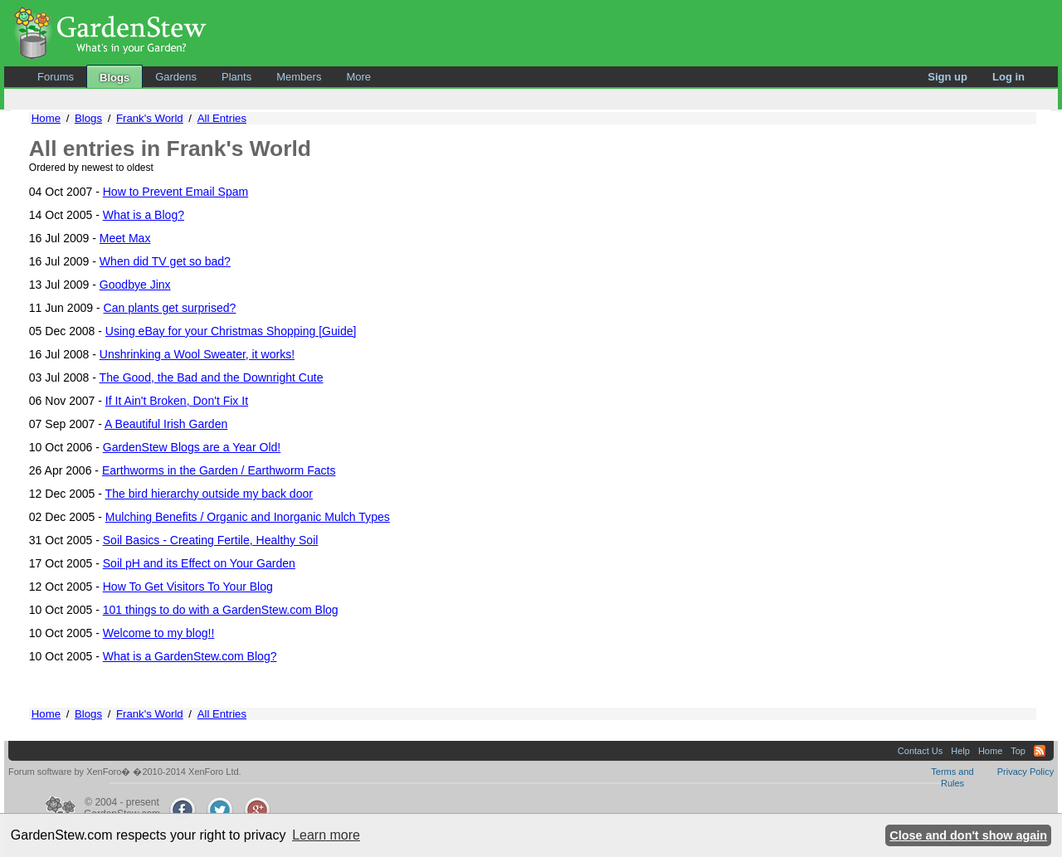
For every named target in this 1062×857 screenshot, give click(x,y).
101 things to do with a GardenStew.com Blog (221, 609)
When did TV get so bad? (165, 261)
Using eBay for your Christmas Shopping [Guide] (231, 331)
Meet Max (125, 238)
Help (960, 751)
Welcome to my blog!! (159, 633)
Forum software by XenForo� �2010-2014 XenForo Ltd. (124, 772)
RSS (1039, 751)
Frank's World (149, 118)
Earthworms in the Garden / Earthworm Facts (219, 470)
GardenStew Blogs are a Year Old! (192, 447)
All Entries (221, 118)
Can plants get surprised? (170, 307)
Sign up (947, 77)
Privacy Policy (1025, 772)
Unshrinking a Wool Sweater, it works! (197, 354)
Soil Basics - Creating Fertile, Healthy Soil (211, 540)
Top (1018, 751)
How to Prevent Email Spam (175, 191)
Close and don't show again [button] (968, 835)
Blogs (114, 77)
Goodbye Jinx (135, 284)
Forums (55, 77)
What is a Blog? (143, 215)
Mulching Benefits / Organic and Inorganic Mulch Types (247, 516)
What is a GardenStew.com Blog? (190, 656)
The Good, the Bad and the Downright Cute (212, 377)
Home (46, 118)
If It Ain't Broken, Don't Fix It (176, 400)
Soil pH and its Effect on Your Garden (199, 563)
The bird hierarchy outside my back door (209, 493)
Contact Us (920, 751)
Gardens (176, 77)
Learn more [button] (326, 835)
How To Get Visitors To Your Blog (188, 586)
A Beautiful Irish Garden (166, 424)
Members (298, 77)
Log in (1008, 77)
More (358, 77)
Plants (236, 77)
